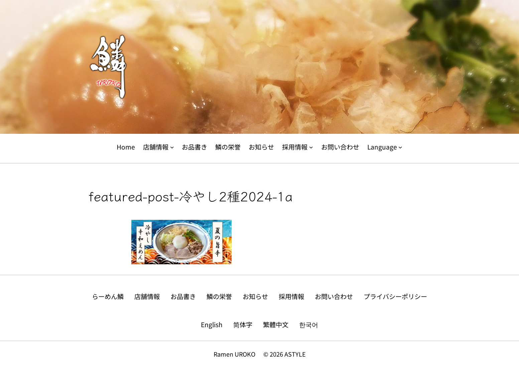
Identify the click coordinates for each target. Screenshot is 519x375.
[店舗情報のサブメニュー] (172, 147)
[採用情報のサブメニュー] (311, 147)
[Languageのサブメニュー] (400, 147)
